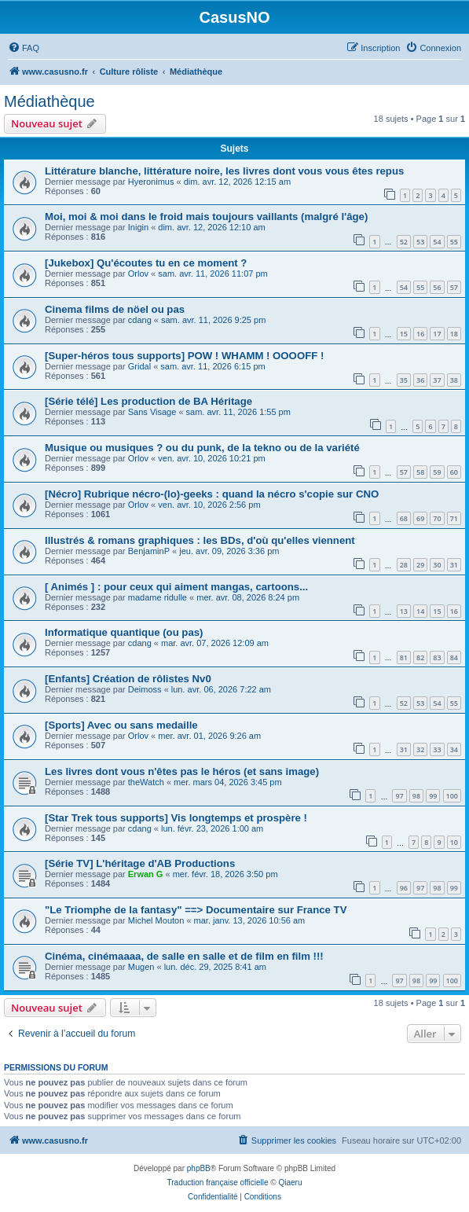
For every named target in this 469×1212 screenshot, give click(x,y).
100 (452, 796)
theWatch (146, 782)
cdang (140, 320)
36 (420, 380)
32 (420, 749)
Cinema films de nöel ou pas (115, 309)
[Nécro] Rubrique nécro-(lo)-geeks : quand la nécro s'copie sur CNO (212, 494)
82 (420, 657)
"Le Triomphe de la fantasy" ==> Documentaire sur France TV (195, 910)
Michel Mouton (156, 920)
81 (404, 657)
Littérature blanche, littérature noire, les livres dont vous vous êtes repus (224, 171)
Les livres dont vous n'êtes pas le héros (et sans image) (182, 771)
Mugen (141, 966)
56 (437, 287)
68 (404, 518)
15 (404, 334)
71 (454, 518)
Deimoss (145, 689)
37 (437, 380)
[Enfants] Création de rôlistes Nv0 (128, 679)
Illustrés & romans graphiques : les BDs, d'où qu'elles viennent (200, 540)
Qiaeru (290, 1182)
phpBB (199, 1168)
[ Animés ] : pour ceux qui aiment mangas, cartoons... (176, 587)
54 (437, 242)
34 (454, 749)
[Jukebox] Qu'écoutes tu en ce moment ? (146, 263)
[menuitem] (23, 48)
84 (454, 657)
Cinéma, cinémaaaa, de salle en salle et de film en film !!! (184, 956)
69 (420, 518)
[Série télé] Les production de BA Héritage (148, 401)
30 (437, 565)
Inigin (138, 227)
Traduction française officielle (218, 1182)
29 (420, 565)
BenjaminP (149, 551)
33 (437, 749)
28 (404, 565)
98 (416, 796)
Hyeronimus (151, 181)
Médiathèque (49, 101)
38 (454, 380)
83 (437, 657)
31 (454, 565)
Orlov (138, 273)
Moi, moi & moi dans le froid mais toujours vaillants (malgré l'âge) (206, 216)
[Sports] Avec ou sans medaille (121, 725)
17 (437, 334)
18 (454, 334)
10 (454, 842)
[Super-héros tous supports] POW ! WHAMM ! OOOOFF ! (184, 356)
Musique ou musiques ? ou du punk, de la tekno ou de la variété (202, 448)
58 (420, 472)
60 (454, 472)
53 (420, 242)
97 (399, 796)
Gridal (139, 366)
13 (404, 611)
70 (437, 518)
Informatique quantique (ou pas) (124, 632)
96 (404, 888)
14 (420, 611)
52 (404, 242)
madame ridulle (157, 597)
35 (404, 380)
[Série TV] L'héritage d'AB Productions (140, 863)
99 (433, 796)
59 (437, 472)
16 (420, 334)
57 (454, 287)
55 (454, 242)
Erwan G (145, 874)
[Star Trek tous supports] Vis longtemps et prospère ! (176, 818)
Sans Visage (152, 412)
